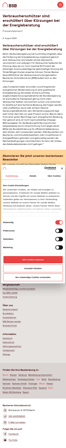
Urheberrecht (9, 350)
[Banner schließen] (62, 168)
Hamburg (22, 375)
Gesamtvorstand (10, 309)
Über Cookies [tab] (54, 176)
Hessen (50, 383)
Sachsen (6, 383)
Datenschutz (8, 342)
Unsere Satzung (10, 297)
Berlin (44, 379)
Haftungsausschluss (12, 346)
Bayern (26, 392)
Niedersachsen (9, 379)
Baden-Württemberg (12, 392)
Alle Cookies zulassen (33, 259)
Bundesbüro (8, 313)
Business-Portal (10, 325)
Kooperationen (9, 317)
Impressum (7, 338)
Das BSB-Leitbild (10, 293)
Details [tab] (33, 176)
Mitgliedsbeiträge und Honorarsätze (19, 289)
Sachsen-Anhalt (19, 383)
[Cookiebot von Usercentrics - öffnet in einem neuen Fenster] (44, 168)
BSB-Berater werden (12, 321)
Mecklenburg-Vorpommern (40, 375)
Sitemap (6, 354)
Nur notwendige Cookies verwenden (33, 277)
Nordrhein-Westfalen (12, 388)
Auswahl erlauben (33, 268)
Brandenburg (54, 379)
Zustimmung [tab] (12, 176)
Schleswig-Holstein (26, 379)
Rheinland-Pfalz (30, 388)
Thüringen (33, 383)
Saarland (43, 388)
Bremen (13, 375)
